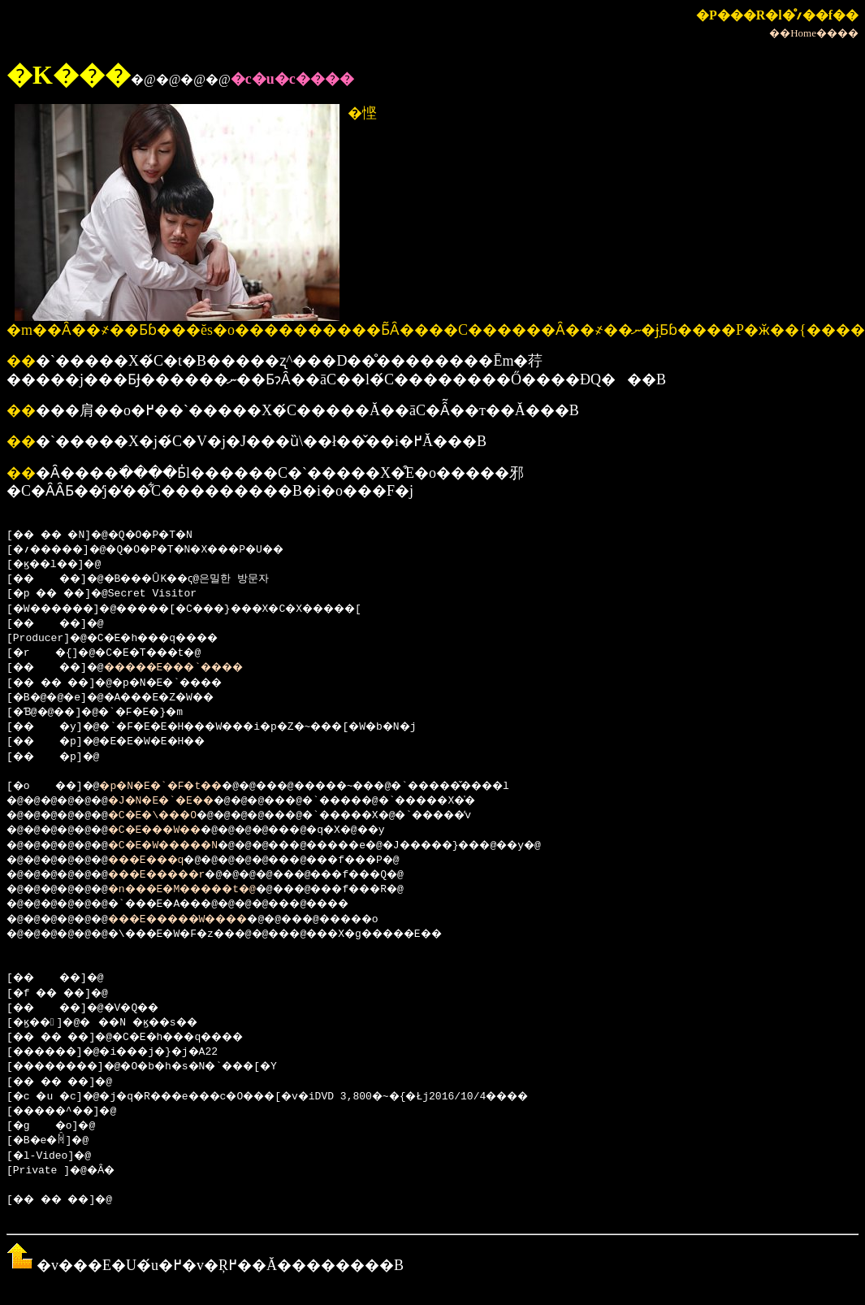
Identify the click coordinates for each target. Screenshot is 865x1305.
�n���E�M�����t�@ (206, 889)
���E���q (164, 860)
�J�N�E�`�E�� (180, 801)
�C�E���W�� (174, 830)
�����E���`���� (197, 668)
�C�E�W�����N (183, 846)
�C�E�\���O (171, 816)
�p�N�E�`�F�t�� (178, 786)
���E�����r (177, 875)
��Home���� (814, 33)
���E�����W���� (202, 920)
